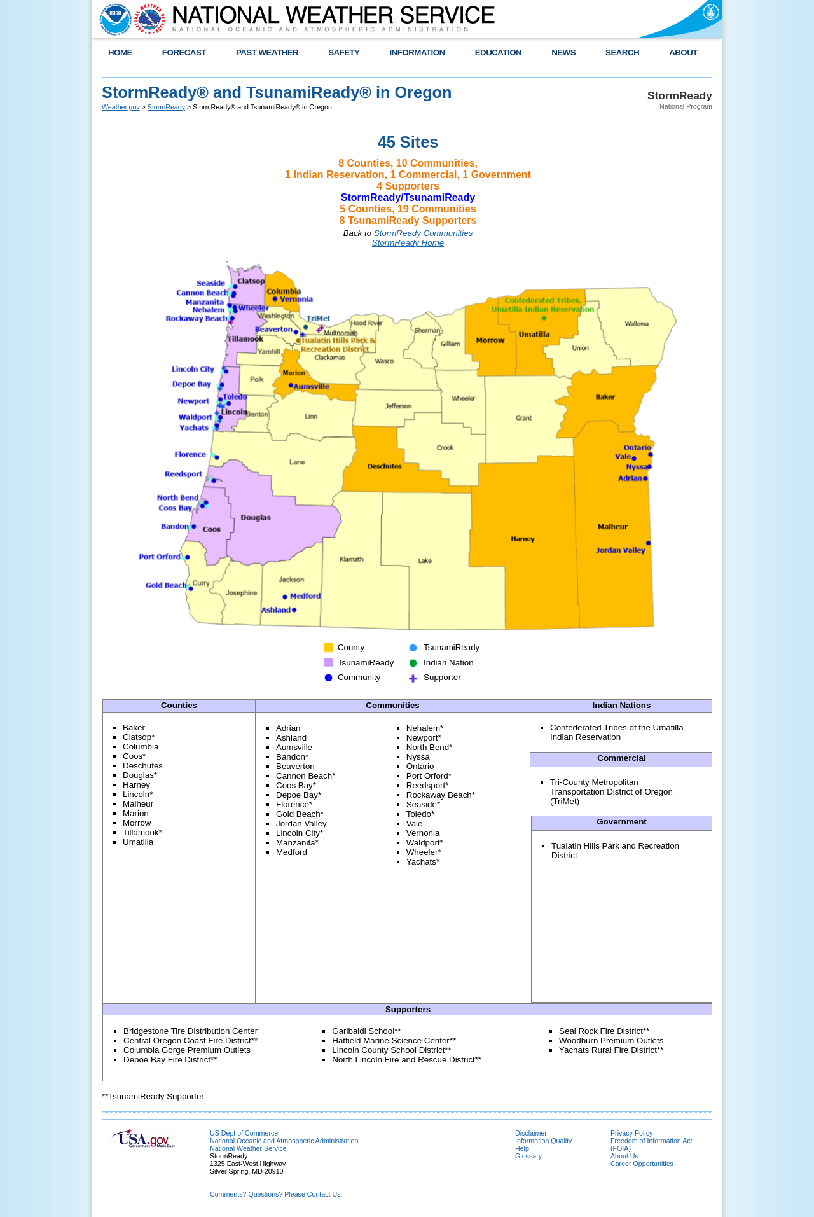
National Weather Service (248, 1148)
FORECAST (184, 52)
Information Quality (543, 1140)
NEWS (563, 52)
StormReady (166, 107)
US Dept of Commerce (244, 1133)
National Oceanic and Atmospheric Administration (284, 1140)
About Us (624, 1156)
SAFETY (343, 52)
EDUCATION (498, 52)
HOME (120, 52)
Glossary (528, 1156)
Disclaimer (531, 1133)
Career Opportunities (641, 1163)
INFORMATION (417, 52)
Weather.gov (121, 107)
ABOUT (683, 52)
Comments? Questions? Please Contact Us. (276, 1194)
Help (522, 1148)
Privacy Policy (631, 1133)
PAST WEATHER (267, 52)
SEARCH (622, 52)
